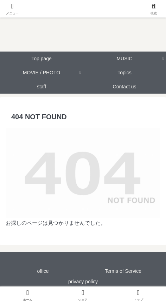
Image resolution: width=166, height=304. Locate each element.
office (43, 271)
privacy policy (83, 281)
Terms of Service (123, 271)
